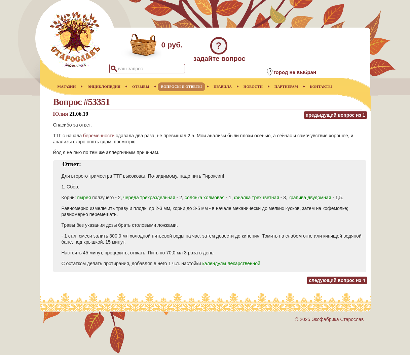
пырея (84, 197)
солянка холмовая (205, 197)
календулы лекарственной (231, 263)
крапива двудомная (310, 197)
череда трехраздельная (149, 197)
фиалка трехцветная (256, 197)
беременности (98, 135)
